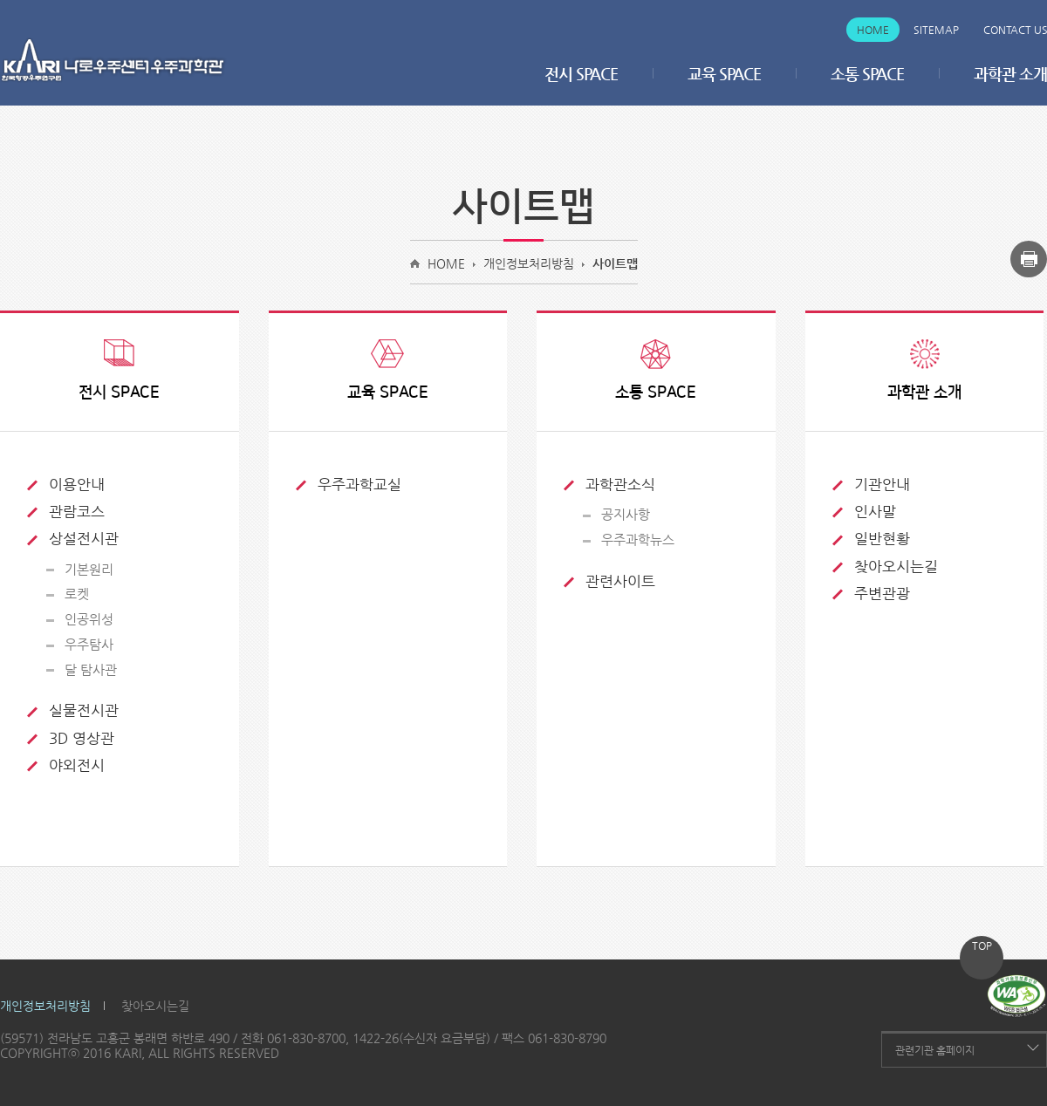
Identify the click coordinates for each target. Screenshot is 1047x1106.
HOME (446, 263)
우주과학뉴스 (637, 539)
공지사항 (625, 514)
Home (873, 30)
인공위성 (89, 618)
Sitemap (936, 30)
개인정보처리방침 (528, 263)
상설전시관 (84, 538)
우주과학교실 (359, 484)
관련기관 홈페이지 (935, 1050)
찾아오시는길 (896, 566)
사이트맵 (615, 263)
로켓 (77, 593)
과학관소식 (620, 484)
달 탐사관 (91, 669)
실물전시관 (84, 710)
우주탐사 (89, 644)
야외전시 (77, 765)
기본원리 (89, 569)
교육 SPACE (724, 74)
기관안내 (882, 484)
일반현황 (882, 538)
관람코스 (77, 511)
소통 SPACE (867, 74)
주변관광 (882, 593)
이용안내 (77, 484)
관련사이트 (620, 581)
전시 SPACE (581, 74)
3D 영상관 (81, 738)
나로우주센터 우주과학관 (113, 60)
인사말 (875, 511)
